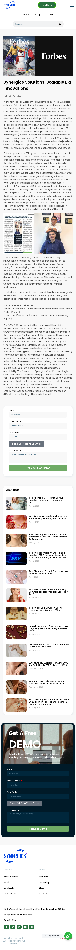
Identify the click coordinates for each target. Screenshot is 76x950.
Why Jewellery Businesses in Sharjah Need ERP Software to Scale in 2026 (47, 682)
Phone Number (16, 421)
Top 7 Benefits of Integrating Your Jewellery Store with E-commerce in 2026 (47, 500)
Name (12, 410)
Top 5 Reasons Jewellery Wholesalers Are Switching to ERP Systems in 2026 (48, 517)
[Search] (60, 24)
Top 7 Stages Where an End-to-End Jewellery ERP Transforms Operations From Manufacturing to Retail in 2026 (47, 555)
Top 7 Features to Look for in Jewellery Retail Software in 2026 (48, 572)
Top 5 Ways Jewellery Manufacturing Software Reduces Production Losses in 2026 (48, 592)
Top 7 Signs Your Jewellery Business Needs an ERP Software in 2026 (47, 609)
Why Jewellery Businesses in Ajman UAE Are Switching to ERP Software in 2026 (48, 664)
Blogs (38, 14)
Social (50, 14)
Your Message (15, 450)
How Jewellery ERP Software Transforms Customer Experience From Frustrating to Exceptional (49, 537)
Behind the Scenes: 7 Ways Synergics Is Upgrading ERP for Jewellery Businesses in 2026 (49, 628)
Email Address (15, 432)
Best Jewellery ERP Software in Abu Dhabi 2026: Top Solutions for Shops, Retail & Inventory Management (49, 702)
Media (26, 14)
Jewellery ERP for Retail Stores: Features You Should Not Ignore (49, 645)
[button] (72, 5)
